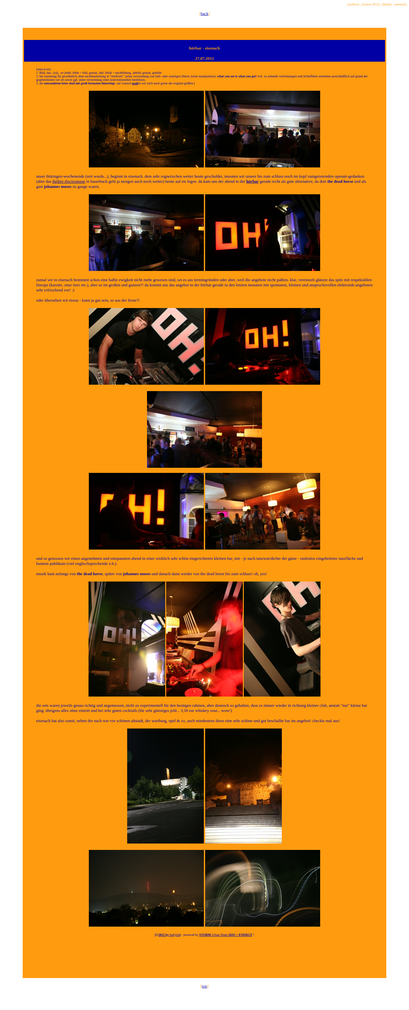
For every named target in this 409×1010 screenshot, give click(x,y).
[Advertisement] (204, 963)
